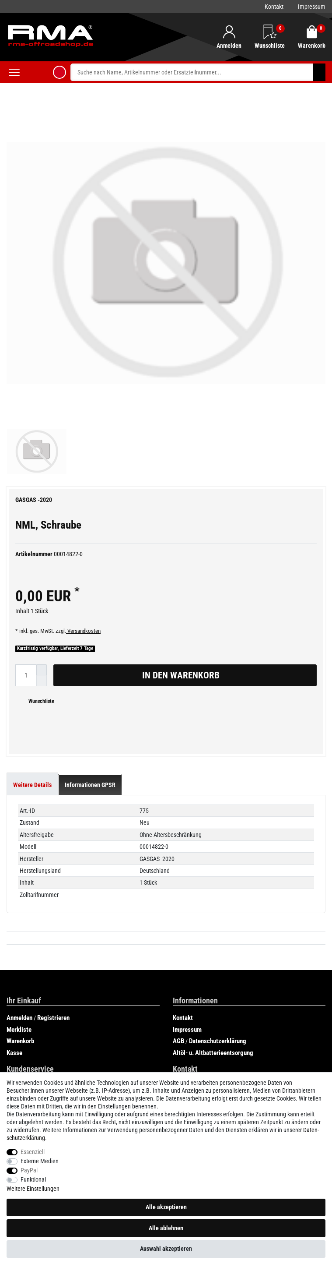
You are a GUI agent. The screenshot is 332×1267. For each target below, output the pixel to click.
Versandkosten (83, 494)
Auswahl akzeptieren (166, 1248)
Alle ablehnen (166, 1228)
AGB (178, 905)
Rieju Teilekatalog (192, 1043)
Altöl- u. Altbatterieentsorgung (213, 917)
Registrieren (53, 882)
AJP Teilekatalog (29, 1031)
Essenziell (33, 1151)
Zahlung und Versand (34, 950)
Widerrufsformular (30, 985)
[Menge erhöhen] (41, 533)
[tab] (32, 648)
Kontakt (274, 6)
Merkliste (19, 893)
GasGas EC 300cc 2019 (37, 1066)
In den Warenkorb (226, 539)
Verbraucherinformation (38, 962)
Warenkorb (20, 905)
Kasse (14, 917)
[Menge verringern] (41, 545)
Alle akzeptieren (166, 1207)
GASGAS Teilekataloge (36, 1043)
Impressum (311, 6)
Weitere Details (32, 648)
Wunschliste (38, 565)
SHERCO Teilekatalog (197, 1055)
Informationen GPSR (90, 648)
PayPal (29, 1170)
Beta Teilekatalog (192, 1066)
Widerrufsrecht (26, 974)
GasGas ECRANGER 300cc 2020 (211, 1031)
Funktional (33, 1179)
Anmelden (19, 882)
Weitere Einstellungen (33, 1188)
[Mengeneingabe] (25, 539)
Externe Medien (40, 1161)
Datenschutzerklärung (217, 905)
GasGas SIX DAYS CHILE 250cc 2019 (54, 1055)
